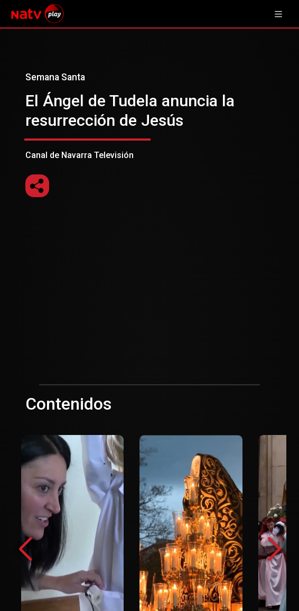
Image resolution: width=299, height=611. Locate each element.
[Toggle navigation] (278, 13)
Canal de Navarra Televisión (149, 116)
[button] (274, 549)
